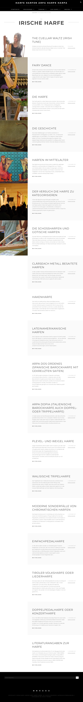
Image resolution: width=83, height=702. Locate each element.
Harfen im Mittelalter (50, 159)
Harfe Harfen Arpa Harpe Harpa (41, 3)
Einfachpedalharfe (48, 541)
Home (33, 12)
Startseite (15, 9)
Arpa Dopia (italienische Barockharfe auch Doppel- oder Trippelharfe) (54, 408)
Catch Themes (46, 696)
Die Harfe (40, 96)
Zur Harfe (54, 9)
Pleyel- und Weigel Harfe (53, 441)
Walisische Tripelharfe (51, 476)
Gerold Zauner (71, 48)
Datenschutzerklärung (66, 695)
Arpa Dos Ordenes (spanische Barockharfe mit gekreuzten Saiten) (55, 367)
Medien (67, 9)
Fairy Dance (42, 65)
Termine (41, 9)
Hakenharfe (42, 297)
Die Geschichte (44, 128)
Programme (28, 9)
